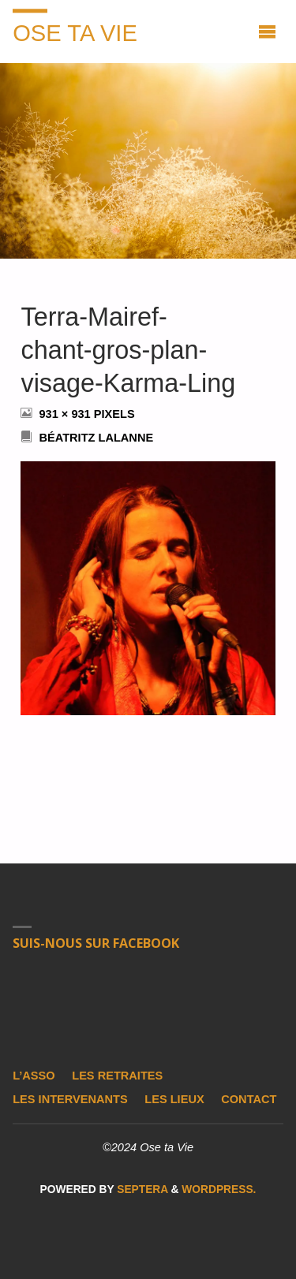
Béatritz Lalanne (96, 437)
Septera (140, 1189)
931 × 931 (66, 414)
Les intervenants (70, 1099)
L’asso (33, 1075)
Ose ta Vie (75, 33)
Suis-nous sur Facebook (96, 943)
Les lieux (174, 1099)
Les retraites (117, 1075)
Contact (248, 1099)
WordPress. (219, 1189)
